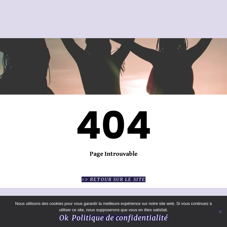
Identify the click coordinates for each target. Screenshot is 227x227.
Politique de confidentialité (120, 218)
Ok (64, 218)
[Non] (220, 210)
